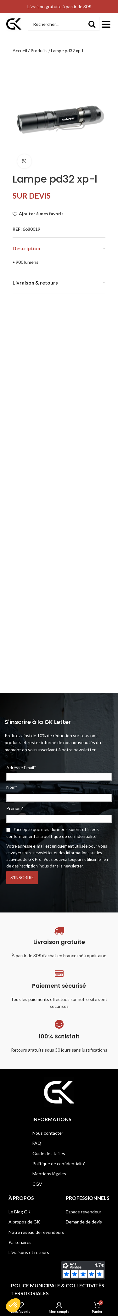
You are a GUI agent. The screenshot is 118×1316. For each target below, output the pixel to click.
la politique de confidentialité (68, 836)
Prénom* (15, 808)
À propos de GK (24, 1221)
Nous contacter (47, 1133)
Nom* (11, 787)
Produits (39, 50)
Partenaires (19, 1242)
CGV (37, 1184)
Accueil (20, 50)
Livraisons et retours (28, 1252)
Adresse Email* (59, 773)
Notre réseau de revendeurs (36, 1232)
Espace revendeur (83, 1211)
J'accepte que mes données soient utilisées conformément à (52, 833)
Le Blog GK (19, 1211)
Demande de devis (84, 1221)
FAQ (36, 1143)
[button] (105, 24)
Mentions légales (49, 1173)
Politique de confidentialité (59, 1163)
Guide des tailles (48, 1153)
